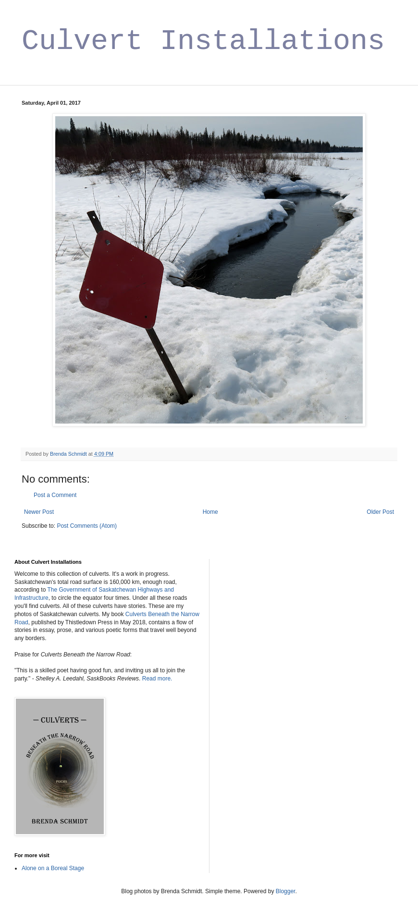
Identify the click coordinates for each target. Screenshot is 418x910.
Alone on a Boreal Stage (53, 868)
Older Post (380, 512)
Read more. (157, 678)
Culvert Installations (203, 41)
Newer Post (39, 512)
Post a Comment (55, 495)
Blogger (285, 891)
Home (210, 512)
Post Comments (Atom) (87, 525)
